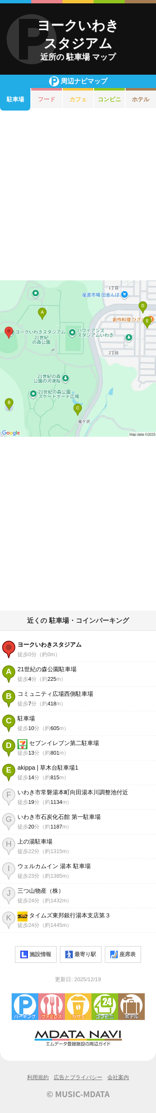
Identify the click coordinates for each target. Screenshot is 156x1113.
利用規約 (38, 1077)
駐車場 (15, 99)
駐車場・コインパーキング (25, 1006)
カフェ (78, 99)
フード (46, 99)
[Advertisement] (78, 195)
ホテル (131, 1006)
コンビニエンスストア (105, 1006)
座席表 (123, 954)
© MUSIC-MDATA (78, 1094)
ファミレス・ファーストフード (51, 1006)
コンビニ (109, 99)
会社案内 (118, 1077)
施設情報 (35, 954)
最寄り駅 (80, 954)
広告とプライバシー (78, 1077)
